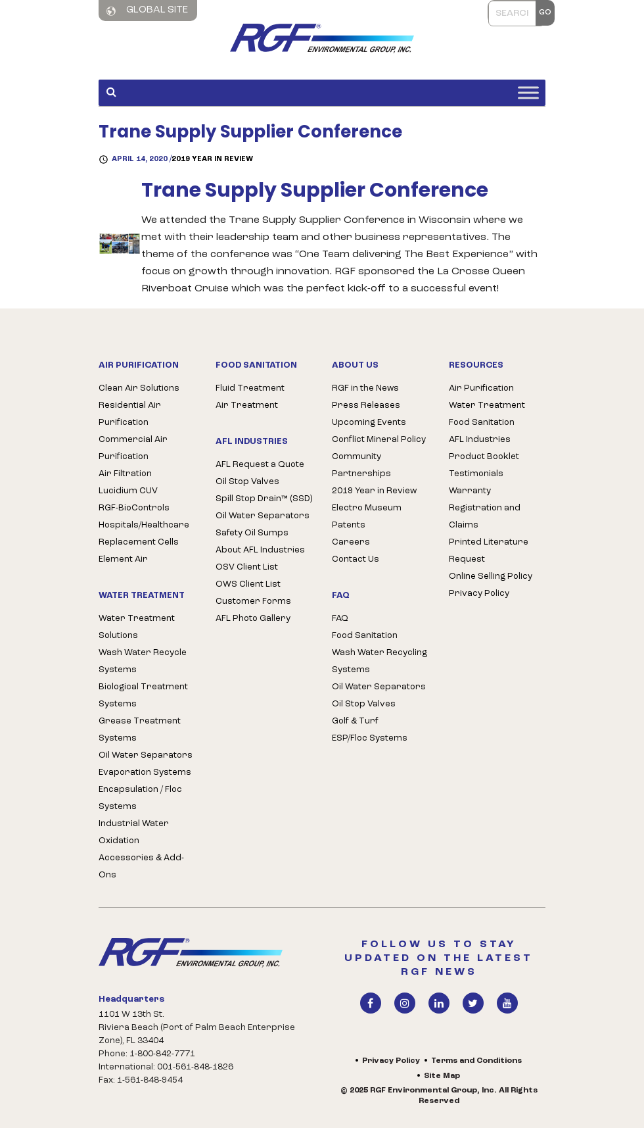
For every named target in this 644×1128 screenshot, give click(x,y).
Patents (348, 525)
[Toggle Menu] (528, 92)
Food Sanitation (365, 635)
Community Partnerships (361, 465)
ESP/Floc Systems (369, 738)
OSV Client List (247, 567)
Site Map (442, 1076)
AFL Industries (480, 439)
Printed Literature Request (488, 551)
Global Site (147, 10)
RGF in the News (365, 388)
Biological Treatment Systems (143, 695)
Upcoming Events (369, 422)
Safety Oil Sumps (252, 533)
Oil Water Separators (146, 755)
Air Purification (481, 388)
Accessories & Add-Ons (141, 866)
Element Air (123, 559)
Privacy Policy (479, 593)
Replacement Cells (139, 542)
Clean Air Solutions (139, 388)
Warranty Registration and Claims (484, 508)
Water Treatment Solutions (137, 627)
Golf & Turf (355, 721)
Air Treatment (247, 405)
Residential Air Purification (130, 414)
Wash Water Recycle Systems (143, 661)
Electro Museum (367, 508)
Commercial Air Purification (133, 448)
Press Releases (366, 405)
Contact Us (355, 559)
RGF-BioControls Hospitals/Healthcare (144, 516)
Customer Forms (253, 601)
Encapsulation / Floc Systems (140, 798)
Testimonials (476, 474)
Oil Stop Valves (247, 482)
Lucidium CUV (128, 491)
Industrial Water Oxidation (134, 832)
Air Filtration (125, 474)
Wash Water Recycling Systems (379, 661)
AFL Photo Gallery (253, 618)
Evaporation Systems (145, 772)
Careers (351, 542)
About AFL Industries (260, 550)
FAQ (340, 618)
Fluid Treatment (250, 388)
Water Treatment (487, 405)
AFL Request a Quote (260, 464)
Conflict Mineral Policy (379, 439)
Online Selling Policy (490, 576)
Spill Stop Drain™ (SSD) (264, 499)
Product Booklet (484, 457)
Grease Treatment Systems (140, 730)
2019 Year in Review (212, 159)
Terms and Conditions (476, 1061)
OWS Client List (248, 584)
